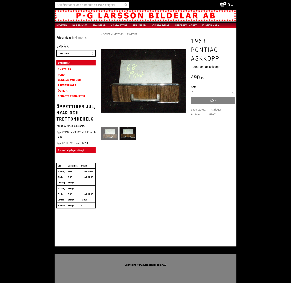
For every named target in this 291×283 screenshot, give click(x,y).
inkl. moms (79, 37)
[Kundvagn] (225, 5)
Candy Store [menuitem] (119, 25)
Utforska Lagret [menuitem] (186, 25)
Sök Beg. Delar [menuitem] (160, 25)
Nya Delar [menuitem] (99, 25)
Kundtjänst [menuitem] (209, 25)
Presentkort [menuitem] (67, 85)
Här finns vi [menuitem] (80, 25)
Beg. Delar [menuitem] (139, 25)
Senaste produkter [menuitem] (71, 96)
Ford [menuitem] (61, 74)
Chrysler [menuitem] (64, 69)
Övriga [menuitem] (62, 90)
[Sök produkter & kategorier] (92, 5)
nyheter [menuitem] (61, 25)
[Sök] (126, 5)
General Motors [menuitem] (69, 80)
